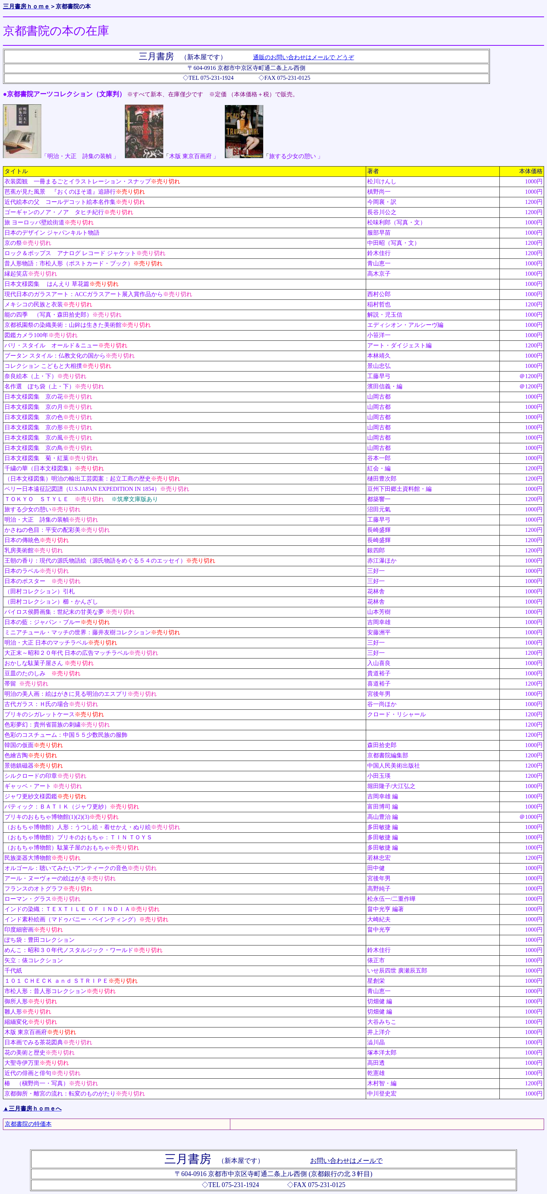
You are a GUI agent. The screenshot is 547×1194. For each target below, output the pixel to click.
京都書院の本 (73, 6)
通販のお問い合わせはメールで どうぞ (303, 57)
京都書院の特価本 (28, 1124)
